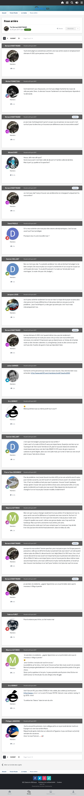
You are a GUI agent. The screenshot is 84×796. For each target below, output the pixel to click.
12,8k (12, 495)
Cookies (59, 782)
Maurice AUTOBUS (13, 508)
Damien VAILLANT (12, 259)
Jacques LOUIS (12, 294)
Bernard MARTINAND (20, 27)
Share (60, 28)
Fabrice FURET (12, 614)
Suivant (13, 38)
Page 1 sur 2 (28, 38)
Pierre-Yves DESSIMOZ (12, 472)
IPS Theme (25, 782)
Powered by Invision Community (42, 786)
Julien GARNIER (12, 366)
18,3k (12, 175)
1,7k (13, 317)
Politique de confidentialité (46, 782)
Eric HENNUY (12, 401)
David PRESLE (13, 223)
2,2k (12, 744)
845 (12, 68)
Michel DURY (12, 152)
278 (12, 637)
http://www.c (28, 693)
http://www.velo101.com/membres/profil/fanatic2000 (50, 373)
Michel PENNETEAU (13, 81)
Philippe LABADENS (13, 721)
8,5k (12, 424)
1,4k (13, 282)
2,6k (12, 104)
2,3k (12, 530)
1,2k (13, 388)
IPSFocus (34, 782)
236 (12, 246)
